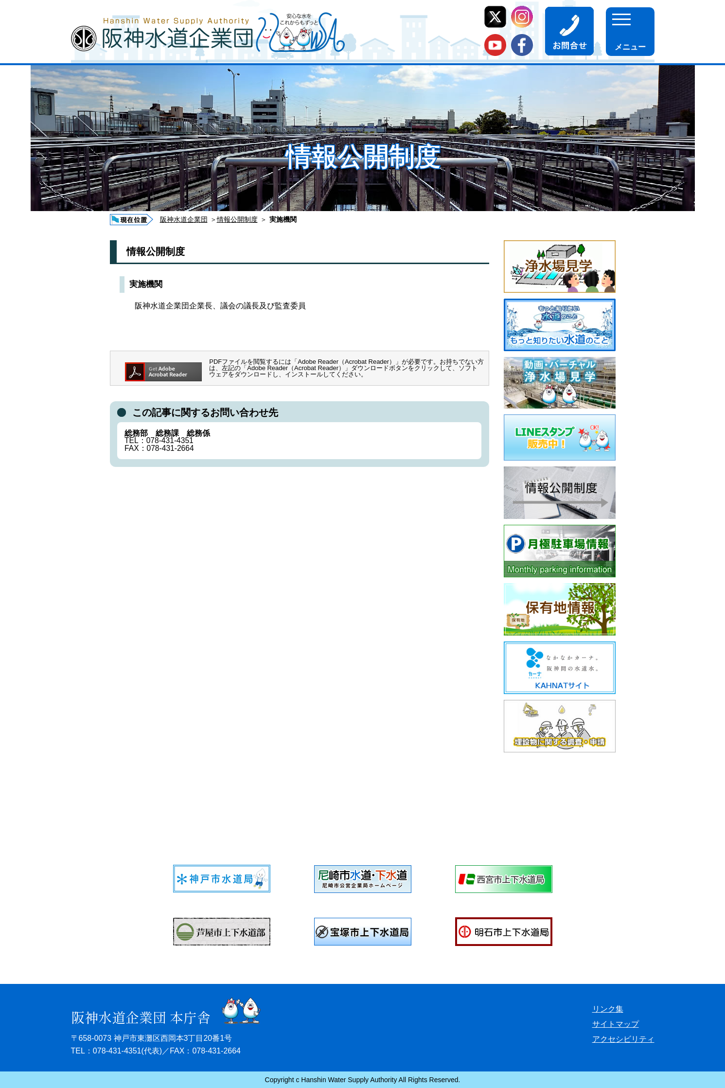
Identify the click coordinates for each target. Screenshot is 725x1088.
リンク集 (607, 1009)
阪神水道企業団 (184, 219)
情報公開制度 (237, 219)
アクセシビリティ (623, 1039)
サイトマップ (615, 1024)
